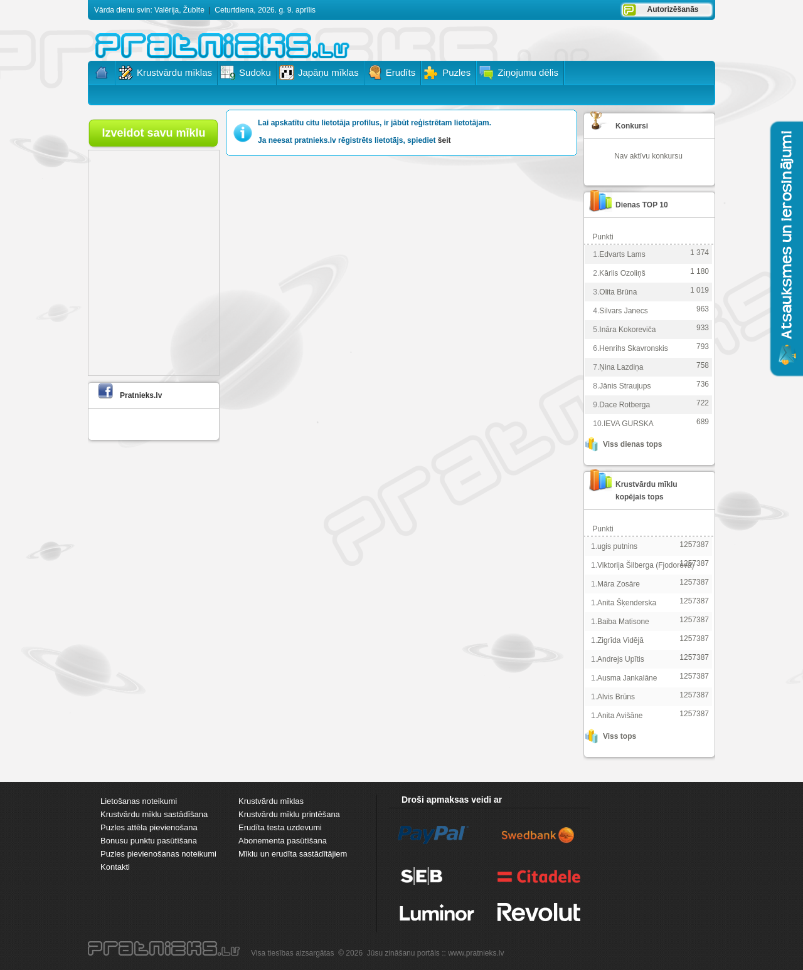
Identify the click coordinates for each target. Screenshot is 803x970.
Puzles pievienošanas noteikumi (158, 853)
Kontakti (115, 867)
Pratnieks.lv (141, 395)
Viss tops (619, 736)
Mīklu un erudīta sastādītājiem (292, 853)
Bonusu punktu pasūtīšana (148, 840)
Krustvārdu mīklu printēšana (289, 814)
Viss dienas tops (632, 444)
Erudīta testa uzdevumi (280, 827)
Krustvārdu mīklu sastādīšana (154, 814)
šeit (444, 140)
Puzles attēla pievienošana (149, 827)
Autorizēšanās (672, 9)
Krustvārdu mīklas (271, 801)
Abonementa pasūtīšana (282, 840)
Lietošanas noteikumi (138, 801)
